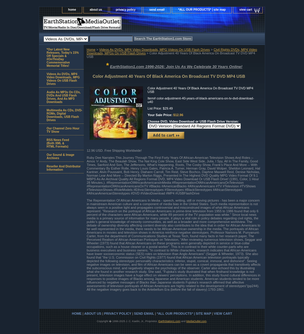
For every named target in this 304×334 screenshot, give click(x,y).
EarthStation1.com (169, 321)
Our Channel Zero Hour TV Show (63, 130)
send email (157, 9)
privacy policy (126, 9)
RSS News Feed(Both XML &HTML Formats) (58, 143)
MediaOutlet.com (196, 321)
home (72, 9)
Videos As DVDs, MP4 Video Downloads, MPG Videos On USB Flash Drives (154, 49)
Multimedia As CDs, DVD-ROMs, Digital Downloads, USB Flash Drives (64, 115)
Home (91, 49)
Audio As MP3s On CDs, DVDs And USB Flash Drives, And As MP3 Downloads (64, 97)
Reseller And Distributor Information (64, 168)
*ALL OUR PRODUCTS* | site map (202, 9)
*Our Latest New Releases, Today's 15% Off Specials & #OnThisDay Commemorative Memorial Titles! (63, 57)
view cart (245, 9)
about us (96, 9)
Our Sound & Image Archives (60, 156)
